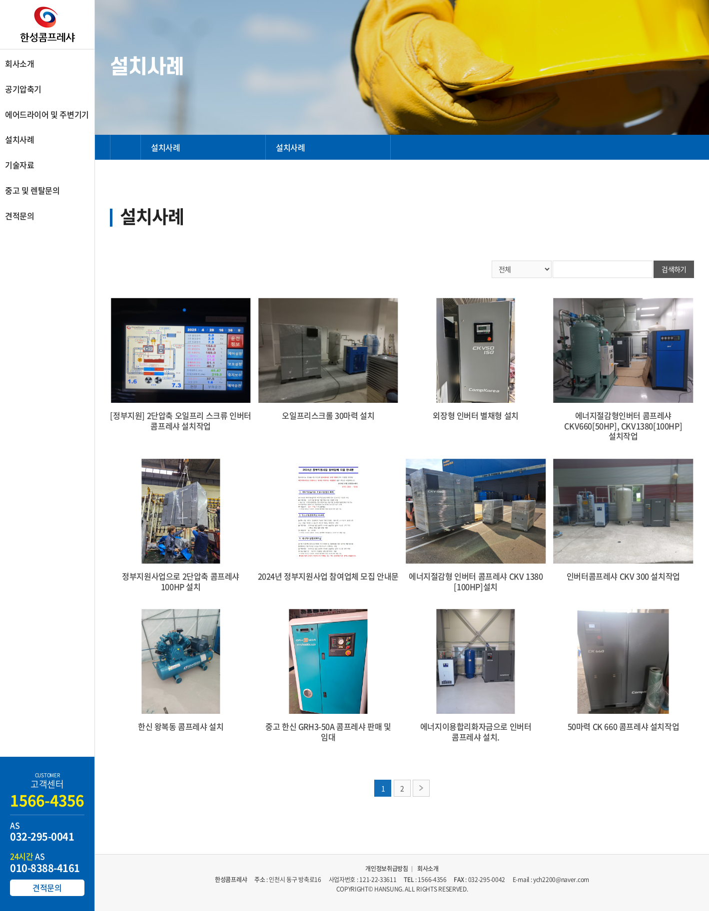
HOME (125, 147)
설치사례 (165, 147)
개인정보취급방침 (386, 869)
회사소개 (428, 869)
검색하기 (674, 269)
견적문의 (46, 888)
